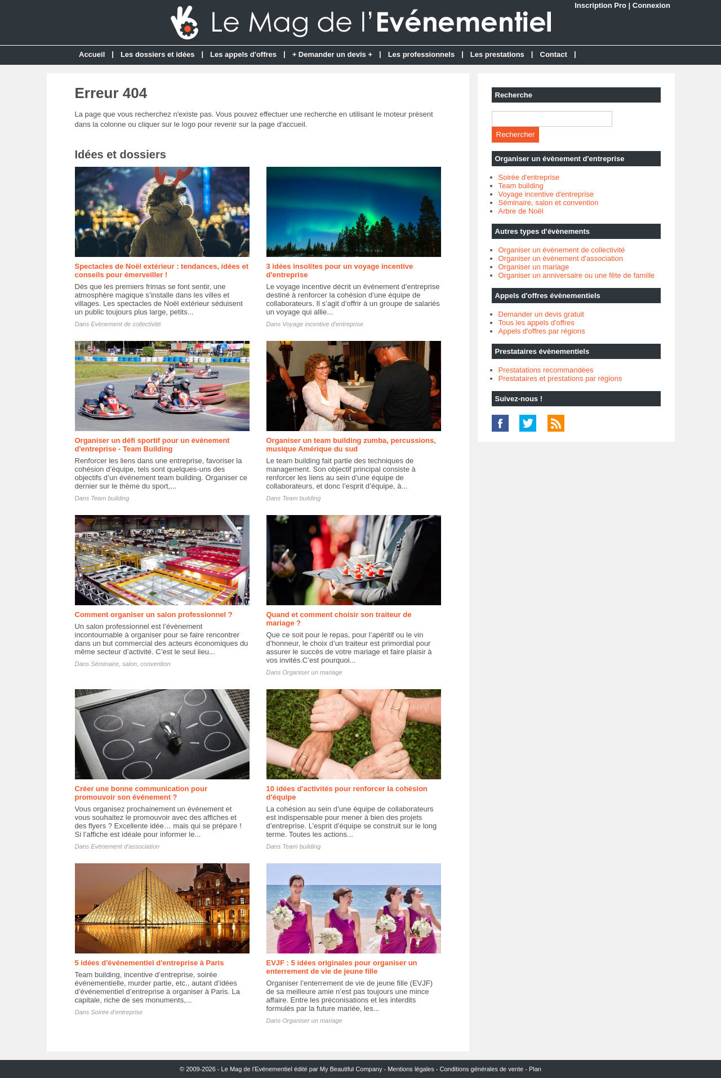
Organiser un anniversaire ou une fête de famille (577, 275)
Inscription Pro (600, 5)
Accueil (92, 54)
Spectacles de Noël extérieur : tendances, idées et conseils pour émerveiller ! (162, 270)
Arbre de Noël (521, 211)
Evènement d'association (125, 846)
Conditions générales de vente (482, 1069)
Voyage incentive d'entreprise (322, 324)
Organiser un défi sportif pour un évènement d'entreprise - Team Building (152, 444)
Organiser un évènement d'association (561, 258)
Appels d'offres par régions (542, 331)
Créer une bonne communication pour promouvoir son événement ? (141, 792)
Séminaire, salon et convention (549, 202)
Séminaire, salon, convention (130, 663)
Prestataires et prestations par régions (560, 378)
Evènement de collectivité (126, 324)
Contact (553, 54)
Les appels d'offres (243, 54)
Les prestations (497, 54)
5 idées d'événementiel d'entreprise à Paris (149, 963)
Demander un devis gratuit (541, 314)
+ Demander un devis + (332, 54)
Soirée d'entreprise (117, 1012)
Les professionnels (421, 54)
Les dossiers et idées (158, 54)
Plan (535, 1069)
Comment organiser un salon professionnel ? (154, 614)
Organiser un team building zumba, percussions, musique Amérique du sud (351, 444)
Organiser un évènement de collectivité (562, 250)
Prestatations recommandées (546, 370)
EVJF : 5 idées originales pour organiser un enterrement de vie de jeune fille (341, 967)
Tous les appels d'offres (537, 322)
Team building (110, 498)
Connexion (651, 5)
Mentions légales (411, 1069)
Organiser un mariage (312, 672)
